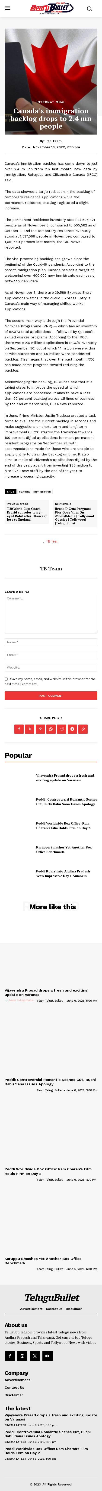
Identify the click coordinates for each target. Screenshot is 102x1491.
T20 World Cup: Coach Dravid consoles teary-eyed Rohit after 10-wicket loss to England (27, 514)
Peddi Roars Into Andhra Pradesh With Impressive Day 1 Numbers (63, 873)
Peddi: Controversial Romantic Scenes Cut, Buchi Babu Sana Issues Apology (66, 801)
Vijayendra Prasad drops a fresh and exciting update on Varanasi (65, 777)
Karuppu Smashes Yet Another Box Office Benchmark (43, 1260)
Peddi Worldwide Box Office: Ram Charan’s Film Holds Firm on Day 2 (63, 825)
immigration (42, 491)
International (51, 102)
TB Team (54, 141)
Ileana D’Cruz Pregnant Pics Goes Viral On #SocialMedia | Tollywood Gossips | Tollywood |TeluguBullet (74, 516)
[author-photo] (20, 1000)
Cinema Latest (15, 1425)
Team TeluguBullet (50, 1000)
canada (24, 491)
